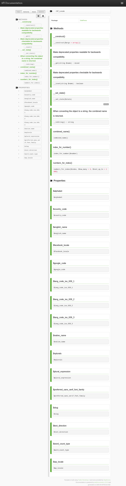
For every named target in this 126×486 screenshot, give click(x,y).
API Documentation (11, 3)
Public (18, 12)
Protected (26, 12)
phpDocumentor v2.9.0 (101, 482)
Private (34, 12)
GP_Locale (60, 11)
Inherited (41, 12)
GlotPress (83, 20)
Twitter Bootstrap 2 (84, 480)
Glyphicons (107, 480)
